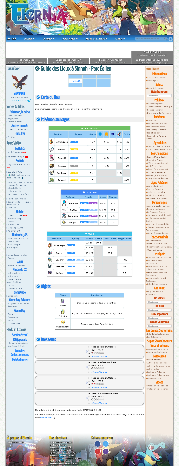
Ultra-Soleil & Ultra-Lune (18, 238)
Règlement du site (16, 442)
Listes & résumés (15, 115)
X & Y (10, 250)
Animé (119, 38)
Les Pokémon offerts (156, 126)
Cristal (10, 314)
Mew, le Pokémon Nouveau (159, 146)
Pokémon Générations (18, 129)
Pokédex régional (155, 104)
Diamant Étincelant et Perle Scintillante (66, 458)
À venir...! (12, 137)
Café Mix (12, 208)
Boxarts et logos (154, 360)
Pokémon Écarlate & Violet (62, 450)
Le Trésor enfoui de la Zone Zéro (152, 59)
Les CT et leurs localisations (159, 257)
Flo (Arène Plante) (155, 160)
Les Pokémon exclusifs (157, 123)
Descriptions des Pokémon (159, 113)
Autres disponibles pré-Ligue (159, 107)
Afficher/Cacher (99, 356)
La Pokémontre (154, 241)
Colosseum (12, 296)
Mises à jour (152, 80)
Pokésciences (19, 360)
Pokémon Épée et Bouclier (61, 461)
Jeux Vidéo (69, 38)
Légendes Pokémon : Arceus (20, 182)
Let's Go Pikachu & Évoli (18, 194)
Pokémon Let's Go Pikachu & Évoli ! (65, 463)
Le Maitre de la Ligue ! (157, 198)
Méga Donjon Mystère (17, 255)
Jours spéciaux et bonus (157, 349)
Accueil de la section (156, 77)
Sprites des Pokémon (156, 372)
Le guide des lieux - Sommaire (155, 293)
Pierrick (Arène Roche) (157, 157)
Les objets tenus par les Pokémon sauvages (156, 267)
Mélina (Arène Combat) (158, 163)
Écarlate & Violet (152, 52)
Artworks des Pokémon (157, 363)
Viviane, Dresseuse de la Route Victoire (157, 228)
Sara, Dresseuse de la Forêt (159, 215)
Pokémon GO (14, 231)
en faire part (46, 417)
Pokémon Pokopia (16, 157)
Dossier (28, 38)
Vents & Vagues (15, 152)
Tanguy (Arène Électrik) (157, 178)
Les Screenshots (154, 378)
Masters (11, 221)
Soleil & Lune (13, 241)
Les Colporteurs (154, 337)
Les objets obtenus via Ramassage (156, 273)
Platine (11, 285)
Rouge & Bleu (14, 323)
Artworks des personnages (158, 366)
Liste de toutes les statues (158, 334)
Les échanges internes (157, 130)
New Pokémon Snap (17, 199)
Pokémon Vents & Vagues (61, 442)
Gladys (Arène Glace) (157, 175)
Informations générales (18, 343)
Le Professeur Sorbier (156, 212)
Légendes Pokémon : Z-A (68, 59)
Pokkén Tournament (16, 265)
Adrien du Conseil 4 (156, 192)
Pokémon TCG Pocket (110, 59)
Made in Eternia (95, 38)
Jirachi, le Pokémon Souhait (159, 149)
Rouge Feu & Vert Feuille (18, 303)
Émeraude (12, 306)
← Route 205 (75, 81)
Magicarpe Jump (15, 228)
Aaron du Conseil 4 (155, 186)
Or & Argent (13, 317)
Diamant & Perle (15, 288)
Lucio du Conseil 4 (155, 195)
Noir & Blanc (13, 276)
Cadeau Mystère (154, 250)
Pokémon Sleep (27, 59)
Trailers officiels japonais (158, 389)
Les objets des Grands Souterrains (156, 279)
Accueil (11, 38)
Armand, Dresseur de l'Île (158, 224)
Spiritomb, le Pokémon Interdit (156, 137)
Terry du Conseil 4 (155, 189)
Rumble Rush (13, 225)
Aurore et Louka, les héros (158, 206)
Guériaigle (19, 94)
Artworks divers (153, 369)
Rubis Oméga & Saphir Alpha (14, 246)
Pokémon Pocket (15, 215)
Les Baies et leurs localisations (154, 262)
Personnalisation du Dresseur (159, 247)
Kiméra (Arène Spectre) (157, 169)
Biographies (13, 119)
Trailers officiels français (157, 386)
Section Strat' (19, 335)
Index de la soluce (155, 88)
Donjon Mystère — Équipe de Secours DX (18, 203)
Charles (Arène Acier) (156, 172)
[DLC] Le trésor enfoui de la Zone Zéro (18, 176)
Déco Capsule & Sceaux (158, 244)
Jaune (10, 320)
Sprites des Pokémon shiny (158, 375)
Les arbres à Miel (154, 133)
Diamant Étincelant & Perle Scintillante (16, 186)
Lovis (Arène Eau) (155, 166)
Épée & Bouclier (15, 191)
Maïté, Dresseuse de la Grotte (156, 219)
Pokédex (47, 38)
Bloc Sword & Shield (16, 346)
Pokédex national (155, 110)
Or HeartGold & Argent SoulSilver (14, 280)
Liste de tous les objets (157, 284)
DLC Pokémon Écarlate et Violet (64, 453)
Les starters (151, 120)
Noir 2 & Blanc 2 (15, 273)
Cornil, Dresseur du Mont (158, 233)
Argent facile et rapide (157, 352)
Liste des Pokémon (18, 100)
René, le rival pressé (156, 209)
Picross (11, 258)
